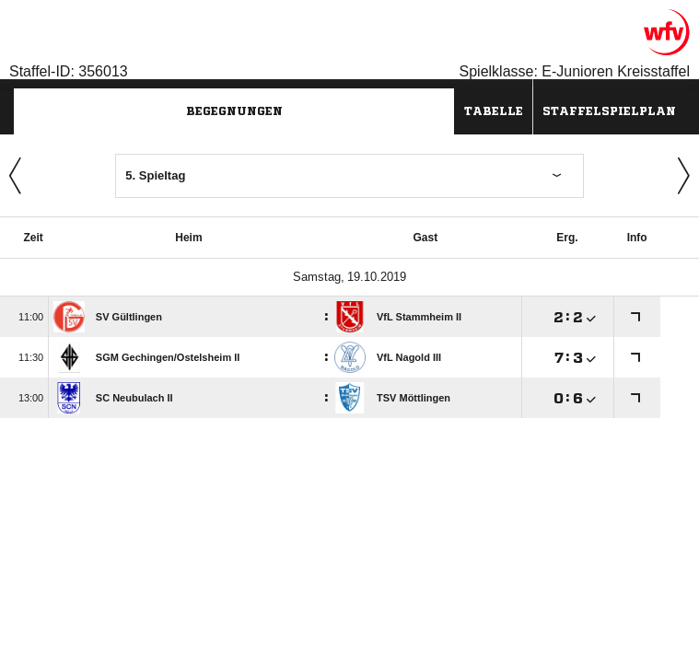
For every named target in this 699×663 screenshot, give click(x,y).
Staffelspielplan (609, 111)
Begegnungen (234, 111)
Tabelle (493, 111)
